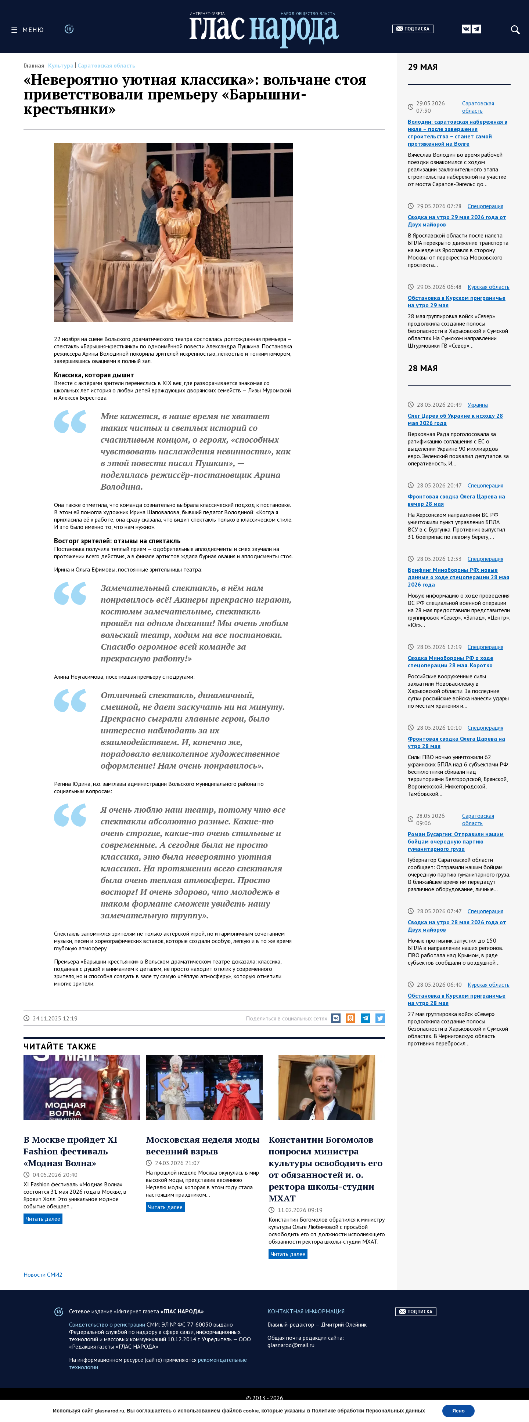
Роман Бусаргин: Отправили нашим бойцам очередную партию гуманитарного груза (456, 841)
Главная (34, 65)
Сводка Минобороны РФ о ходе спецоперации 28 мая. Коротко (450, 661)
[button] (336, 1018)
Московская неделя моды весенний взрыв (203, 1145)
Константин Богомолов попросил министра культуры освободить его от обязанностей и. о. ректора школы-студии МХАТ (325, 1168)
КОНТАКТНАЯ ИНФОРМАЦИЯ (306, 1326)
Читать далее (43, 1218)
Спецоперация (485, 206)
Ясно (458, 1410)
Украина (478, 404)
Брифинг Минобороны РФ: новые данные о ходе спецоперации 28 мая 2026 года (458, 577)
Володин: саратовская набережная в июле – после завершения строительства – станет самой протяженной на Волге (457, 132)
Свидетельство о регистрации (107, 1339)
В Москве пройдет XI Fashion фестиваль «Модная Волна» (70, 1151)
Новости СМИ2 (43, 1274)
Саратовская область (107, 65)
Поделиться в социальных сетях (286, 1018)
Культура (60, 65)
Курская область (489, 286)
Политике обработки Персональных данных (367, 1410)
